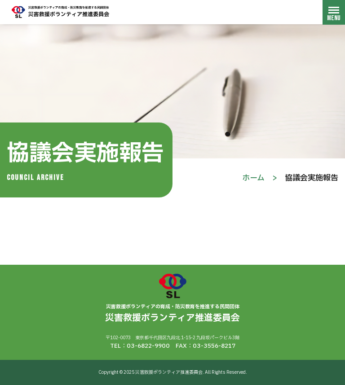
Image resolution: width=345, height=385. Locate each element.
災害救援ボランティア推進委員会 (60, 12)
